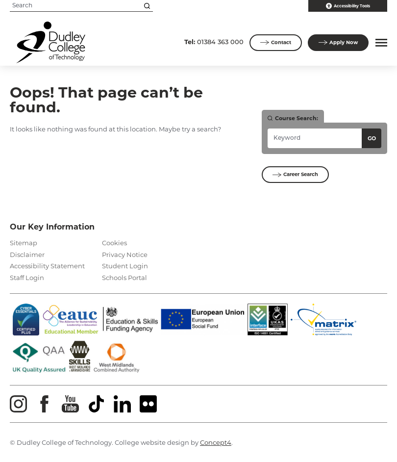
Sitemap (23, 243)
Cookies (114, 243)
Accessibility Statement (47, 266)
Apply (338, 43)
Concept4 (215, 442)
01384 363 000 (214, 42)
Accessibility (348, 5)
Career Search (295, 174)
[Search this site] (147, 6)
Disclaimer (27, 254)
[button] (380, 42)
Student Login (125, 266)
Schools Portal (124, 278)
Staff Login (27, 278)
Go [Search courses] (372, 138)
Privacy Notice (125, 254)
